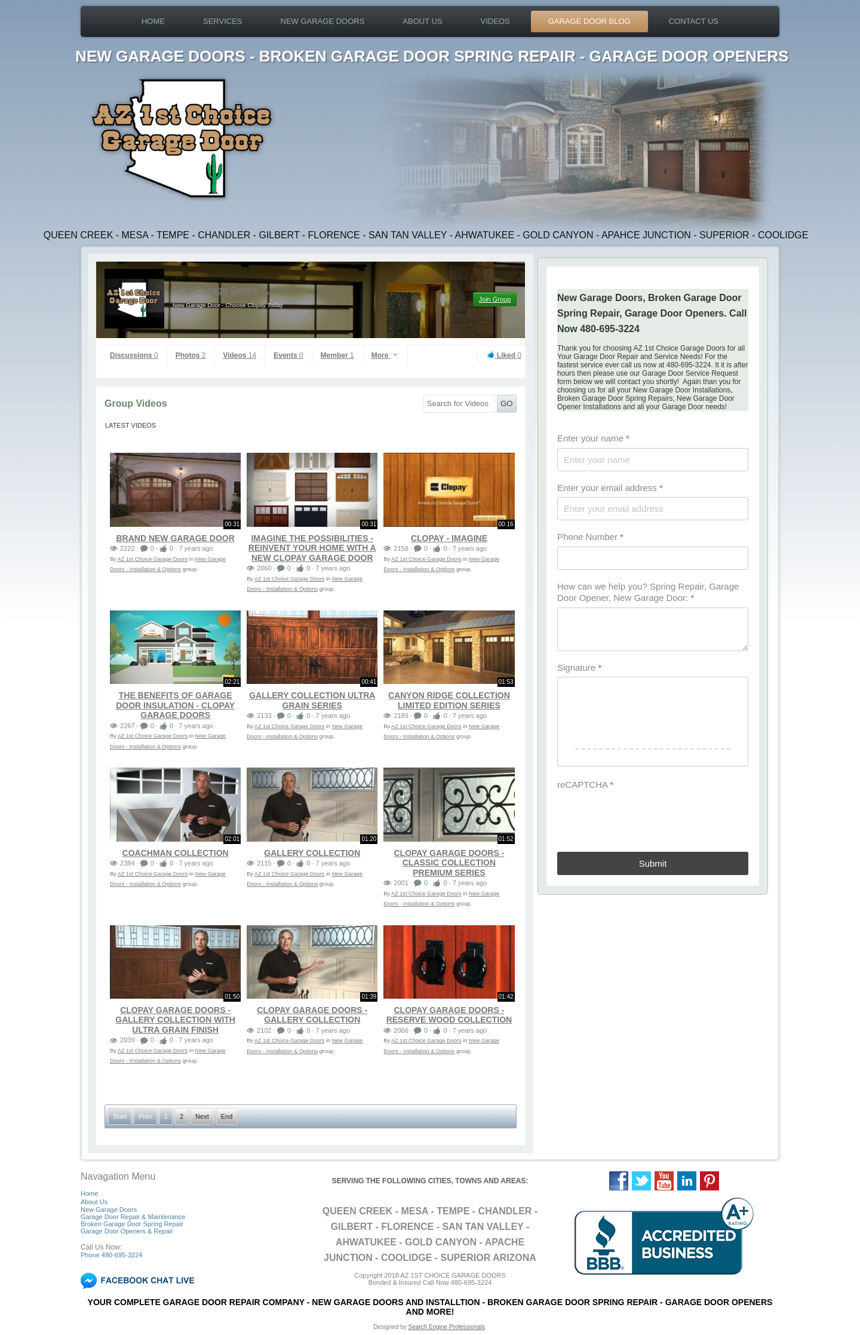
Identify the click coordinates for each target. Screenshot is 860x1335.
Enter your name (593, 438)
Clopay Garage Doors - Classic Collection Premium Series (449, 862)
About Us (422, 21)
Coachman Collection (175, 853)
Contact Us (693, 21)
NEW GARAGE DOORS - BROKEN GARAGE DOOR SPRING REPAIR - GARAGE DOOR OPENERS (431, 56)
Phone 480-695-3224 (111, 1255)
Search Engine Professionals (446, 1327)
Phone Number (590, 537)
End (227, 1116)
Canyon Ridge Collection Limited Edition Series (449, 700)
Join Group (495, 299)
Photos (191, 355)
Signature (579, 667)
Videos (495, 21)
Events (288, 355)
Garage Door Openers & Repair (127, 1231)
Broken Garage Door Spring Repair (132, 1223)
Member (337, 355)
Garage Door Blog (589, 21)
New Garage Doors (323, 21)
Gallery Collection (312, 853)
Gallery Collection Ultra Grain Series (312, 700)
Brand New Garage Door (175, 538)
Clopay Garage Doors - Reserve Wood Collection (449, 1015)
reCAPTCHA (585, 784)
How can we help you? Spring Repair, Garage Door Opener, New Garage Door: (648, 592)
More (385, 355)
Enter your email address (610, 488)
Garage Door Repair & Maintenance (133, 1216)
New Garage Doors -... (222, 290)
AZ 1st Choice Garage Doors (153, 559)
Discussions (134, 355)
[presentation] (648, 817)
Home (153, 21)
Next (202, 1116)
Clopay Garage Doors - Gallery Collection (312, 1015)
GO (506, 403)
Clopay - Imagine (449, 538)
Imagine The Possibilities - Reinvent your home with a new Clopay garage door (312, 548)
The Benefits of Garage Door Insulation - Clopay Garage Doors (175, 705)
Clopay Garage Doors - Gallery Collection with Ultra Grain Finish (175, 1020)
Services (222, 21)
